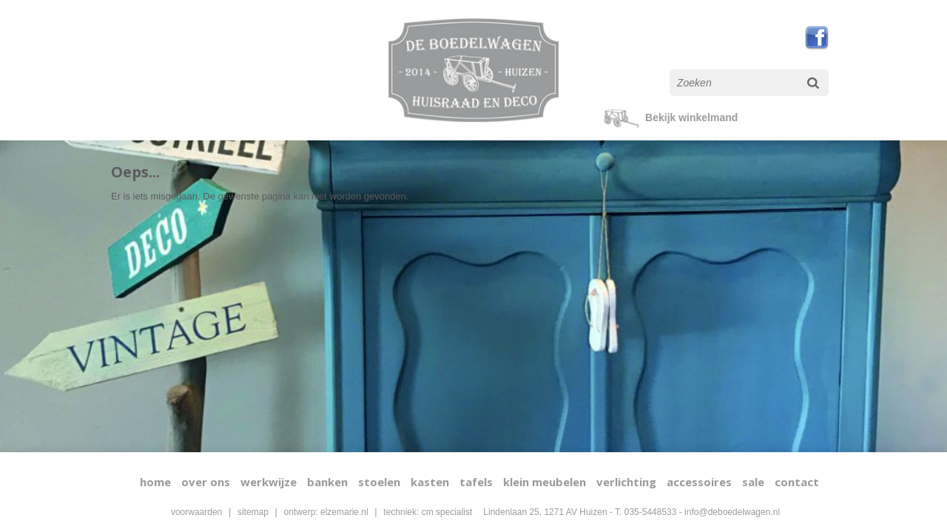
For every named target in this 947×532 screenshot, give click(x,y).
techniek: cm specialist (427, 512)
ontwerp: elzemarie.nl (326, 512)
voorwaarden (196, 512)
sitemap (253, 512)
